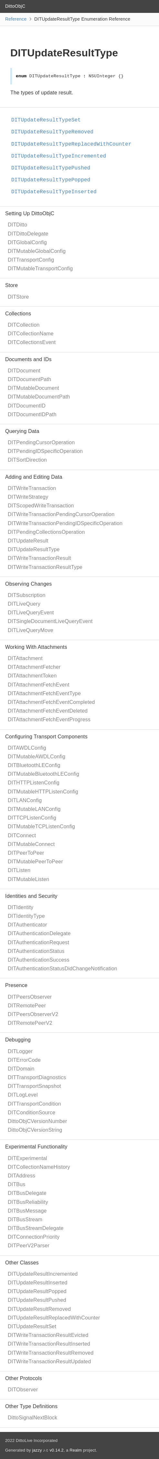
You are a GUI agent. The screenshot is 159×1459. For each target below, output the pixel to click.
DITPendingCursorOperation (41, 442)
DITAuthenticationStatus (36, 951)
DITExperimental (27, 1158)
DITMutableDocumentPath (39, 396)
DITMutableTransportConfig (40, 268)
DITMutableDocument (33, 388)
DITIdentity (21, 907)
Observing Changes (28, 584)
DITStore (18, 297)
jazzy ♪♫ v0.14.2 (48, 1450)
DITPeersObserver (30, 997)
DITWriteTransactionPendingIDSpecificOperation (65, 523)
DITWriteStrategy (28, 497)
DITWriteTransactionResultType (45, 567)
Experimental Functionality (36, 1146)
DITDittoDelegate (28, 233)
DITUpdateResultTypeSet (49, 120)
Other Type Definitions (31, 1406)
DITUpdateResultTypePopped (53, 180)
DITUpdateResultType (34, 549)
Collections (18, 313)
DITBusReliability (28, 1202)
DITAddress (21, 1175)
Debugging (18, 1039)
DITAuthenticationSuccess (38, 960)
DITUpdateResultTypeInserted (57, 192)
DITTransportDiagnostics (37, 1077)
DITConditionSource (31, 1112)
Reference (15, 19)
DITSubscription (26, 595)
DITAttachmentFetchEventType (44, 693)
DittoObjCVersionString (35, 1130)
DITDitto (17, 224)
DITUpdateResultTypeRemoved (55, 132)
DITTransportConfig (31, 260)
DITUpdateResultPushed (37, 1300)
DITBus (16, 1184)
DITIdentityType (26, 916)
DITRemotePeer (27, 1005)
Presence (16, 985)
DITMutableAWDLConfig (36, 756)
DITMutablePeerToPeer (35, 861)
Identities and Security (31, 896)
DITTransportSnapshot (34, 1086)
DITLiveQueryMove (30, 630)
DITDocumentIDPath (32, 414)
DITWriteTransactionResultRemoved (51, 1353)
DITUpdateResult (28, 540)
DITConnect (22, 835)
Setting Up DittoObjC (30, 213)
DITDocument (24, 370)
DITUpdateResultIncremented (43, 1274)
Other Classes (22, 1262)
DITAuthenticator (27, 924)
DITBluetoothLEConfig (34, 765)
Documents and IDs (28, 359)
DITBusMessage (27, 1211)
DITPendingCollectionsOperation (46, 532)
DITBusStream (25, 1219)
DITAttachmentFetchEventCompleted (51, 702)
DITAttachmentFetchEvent (38, 684)
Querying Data (22, 431)
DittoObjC (15, 6)
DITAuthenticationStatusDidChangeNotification (62, 968)
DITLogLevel (23, 1095)
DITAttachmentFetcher (34, 667)
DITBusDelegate (27, 1193)
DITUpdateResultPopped (37, 1291)
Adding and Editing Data (33, 477)
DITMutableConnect (31, 844)
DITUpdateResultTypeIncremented (61, 156)
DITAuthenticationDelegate (39, 933)
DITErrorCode (24, 1060)
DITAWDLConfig (27, 748)
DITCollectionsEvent (32, 342)
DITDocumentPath (29, 379)
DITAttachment (25, 658)
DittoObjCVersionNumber (37, 1121)
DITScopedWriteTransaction (41, 505)
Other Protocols (23, 1378)
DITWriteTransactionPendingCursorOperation (61, 514)
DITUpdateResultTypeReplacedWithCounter (74, 144)
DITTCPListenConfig (32, 818)
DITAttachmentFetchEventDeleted (48, 711)
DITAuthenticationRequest (38, 942)
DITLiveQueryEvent (31, 612)
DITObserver (23, 1389)
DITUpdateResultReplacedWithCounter (54, 1317)
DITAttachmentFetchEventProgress (49, 719)
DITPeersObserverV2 (33, 1014)
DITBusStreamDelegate (36, 1228)
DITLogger (20, 1051)
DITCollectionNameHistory (39, 1167)
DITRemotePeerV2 (30, 1023)
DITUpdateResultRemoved (39, 1309)
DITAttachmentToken (32, 675)
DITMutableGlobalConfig (37, 251)
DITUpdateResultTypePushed (53, 168)
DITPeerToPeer (26, 853)
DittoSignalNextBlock (32, 1417)
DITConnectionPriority (34, 1237)
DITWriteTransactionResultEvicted (48, 1335)
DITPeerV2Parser (28, 1245)
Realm (76, 1450)
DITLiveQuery (24, 604)
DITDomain (21, 1068)
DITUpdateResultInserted (37, 1282)
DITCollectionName (31, 333)
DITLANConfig (25, 800)
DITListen (19, 870)
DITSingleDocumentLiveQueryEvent (50, 621)
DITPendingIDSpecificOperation (45, 451)
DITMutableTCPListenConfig (41, 826)
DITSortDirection (27, 460)
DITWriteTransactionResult (39, 558)
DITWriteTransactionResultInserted (49, 1344)
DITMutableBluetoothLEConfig (43, 774)
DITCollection (24, 325)
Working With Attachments (36, 647)
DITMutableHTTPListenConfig (43, 791)
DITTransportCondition (34, 1104)
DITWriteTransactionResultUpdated (49, 1361)
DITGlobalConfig (27, 242)
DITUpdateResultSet (32, 1326)
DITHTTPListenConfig (33, 782)
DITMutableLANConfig (34, 809)
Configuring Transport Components (46, 736)
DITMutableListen (28, 879)
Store (11, 285)
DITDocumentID (26, 405)
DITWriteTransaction (32, 488)
